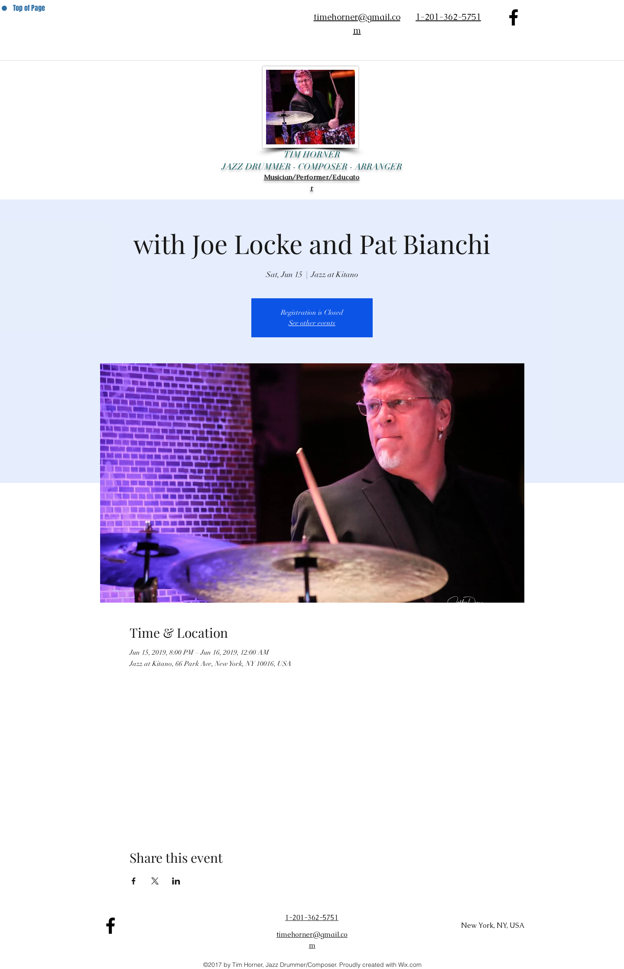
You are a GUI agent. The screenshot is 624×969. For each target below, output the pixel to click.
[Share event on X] (155, 881)
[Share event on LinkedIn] (176, 881)
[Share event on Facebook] (134, 881)
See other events (312, 323)
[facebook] (513, 17)
